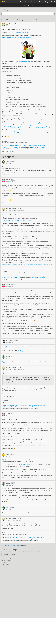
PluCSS (53, 2)
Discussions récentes (7, 560)
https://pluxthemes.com (38, 147)
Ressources (34, 2)
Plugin (8, 151)
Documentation (24, 2)
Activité (4, 562)
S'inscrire (12, 554)
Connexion (5, 554)
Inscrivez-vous (15, 545)
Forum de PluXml (28, 5)
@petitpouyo (5, 396)
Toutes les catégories (7, 558)
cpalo (7, 161)
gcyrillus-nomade (11, 24)
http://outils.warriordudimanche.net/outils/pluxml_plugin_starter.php (30, 123)
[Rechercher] (53, 13)
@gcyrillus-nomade (10, 346)
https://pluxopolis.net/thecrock (24, 61)
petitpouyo (9, 340)
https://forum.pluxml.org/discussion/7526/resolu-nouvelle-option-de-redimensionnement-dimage (27, 264)
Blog (46, 2)
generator (12, 151)
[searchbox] (28, 13)
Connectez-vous (5, 545)
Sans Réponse (28, 564)
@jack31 (4, 217)
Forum (41, 2)
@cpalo (4, 214)
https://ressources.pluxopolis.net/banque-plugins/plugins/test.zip (33, 127)
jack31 (8, 179)
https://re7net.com (14, 145)
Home (16, 2)
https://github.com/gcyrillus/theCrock (19, 32)
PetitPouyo (21, 350)
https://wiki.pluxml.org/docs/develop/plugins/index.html (16, 37)
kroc (7, 507)
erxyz (7, 454)
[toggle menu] (2, 5)
